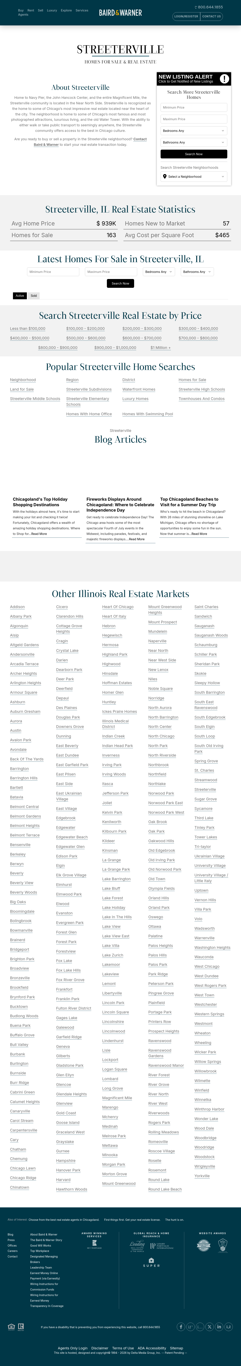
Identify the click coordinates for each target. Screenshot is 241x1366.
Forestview (66, 951)
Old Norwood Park (164, 869)
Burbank (17, 1054)
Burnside (18, 1073)
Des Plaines (66, 707)
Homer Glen (113, 692)
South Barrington (210, 692)
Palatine (155, 936)
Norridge (156, 698)
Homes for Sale (192, 379)
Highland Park (114, 654)
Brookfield (19, 987)
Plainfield (156, 1002)
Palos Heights (160, 945)
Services (82, 10)
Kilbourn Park (114, 831)
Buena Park (20, 1025)
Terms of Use (123, 1348)
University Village (210, 865)
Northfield (157, 774)
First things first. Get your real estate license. (132, 1219)
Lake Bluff (111, 888)
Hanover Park (68, 1170)
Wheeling (203, 1042)
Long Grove (112, 1088)
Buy (21, 10)
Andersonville (22, 654)
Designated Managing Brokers (44, 1259)
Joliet (107, 803)
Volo (199, 919)
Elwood (62, 903)
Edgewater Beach (72, 837)
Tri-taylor (203, 846)
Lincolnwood (113, 1031)
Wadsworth (205, 928)
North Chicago (161, 736)
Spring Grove (206, 761)
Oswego (155, 917)
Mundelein (157, 631)
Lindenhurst (113, 1040)
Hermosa (110, 644)
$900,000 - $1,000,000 (115, 347)
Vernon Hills (205, 900)
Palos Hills (157, 955)
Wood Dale (204, 1128)
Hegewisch (112, 635)
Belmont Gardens (25, 816)
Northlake (157, 783)
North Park (158, 745)
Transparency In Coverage (47, 1306)
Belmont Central (24, 806)
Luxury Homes (136, 398)
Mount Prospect (162, 622)
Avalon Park (20, 740)
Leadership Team (41, 1267)
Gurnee (63, 1151)
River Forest (159, 1075)
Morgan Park (113, 1164)
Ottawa (154, 926)
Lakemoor (111, 964)
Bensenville (20, 844)
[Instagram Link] (200, 1327)
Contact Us (211, 16)
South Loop (205, 736)
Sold (34, 295)
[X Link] (209, 1327)
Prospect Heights (163, 1031)
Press (11, 1240)
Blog (10, 1234)
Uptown (201, 890)
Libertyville (112, 993)
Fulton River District (73, 1008)
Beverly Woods (23, 892)
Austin (15, 730)
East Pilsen (66, 774)
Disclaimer (99, 1348)
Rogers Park (159, 1122)
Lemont (109, 983)
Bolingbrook (21, 920)
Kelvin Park (112, 812)
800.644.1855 (210, 7)
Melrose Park (114, 1136)
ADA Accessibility (152, 1348)
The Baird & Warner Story (46, 1240)
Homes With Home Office (89, 414)
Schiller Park (206, 654)
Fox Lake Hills (68, 970)
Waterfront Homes (139, 389)
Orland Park (159, 907)
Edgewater (65, 827)
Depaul (62, 698)
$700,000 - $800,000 (198, 338)
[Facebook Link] (181, 1327)
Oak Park (156, 831)
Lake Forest (112, 898)
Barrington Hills (24, 778)
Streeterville (205, 789)
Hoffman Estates (117, 683)
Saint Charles (206, 606)
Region (72, 379)
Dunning (63, 736)
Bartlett (16, 787)
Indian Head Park (117, 745)
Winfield (202, 1090)
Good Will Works (40, 1245)
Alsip (14, 635)
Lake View (111, 926)
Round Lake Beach (165, 1189)
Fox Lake (64, 960)
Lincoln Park (113, 1002)
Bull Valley (19, 1044)
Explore (66, 10)
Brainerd (17, 940)
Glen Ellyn (65, 1075)
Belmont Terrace (25, 835)
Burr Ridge (19, 1082)
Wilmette (202, 1080)
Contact (13, 1256)
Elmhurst (64, 884)
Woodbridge (206, 1138)
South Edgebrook (210, 717)
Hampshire (66, 1160)
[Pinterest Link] (190, 1327)
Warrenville (205, 938)
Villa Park (203, 909)
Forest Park (66, 941)
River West (158, 1103)
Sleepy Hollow (207, 683)
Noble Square (160, 688)
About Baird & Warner (43, 1234)
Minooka (110, 1155)
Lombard (110, 1078)
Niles (152, 679)
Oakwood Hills (161, 841)
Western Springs (209, 1014)
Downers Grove (70, 726)
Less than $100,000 (28, 328)
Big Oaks (18, 902)
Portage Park (160, 1012)
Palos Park (157, 964)
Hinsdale (110, 673)
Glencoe (63, 1084)
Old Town (156, 879)
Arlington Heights (25, 683)
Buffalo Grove (22, 1035)
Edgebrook (66, 818)
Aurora (16, 721)
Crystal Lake (67, 650)
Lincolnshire (113, 1021)
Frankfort (64, 989)
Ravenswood (159, 1040)
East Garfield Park (72, 764)
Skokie (201, 673)
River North (158, 1094)
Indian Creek (113, 736)
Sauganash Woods (211, 635)
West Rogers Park (211, 985)
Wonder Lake (206, 1118)
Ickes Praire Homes (119, 711)
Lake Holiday (113, 907)
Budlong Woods (24, 1016)
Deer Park (65, 679)
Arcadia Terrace (24, 664)
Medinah (110, 1126)
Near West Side (162, 660)
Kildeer (108, 841)
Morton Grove (114, 1174)
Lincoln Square (115, 1012)
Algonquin (19, 626)
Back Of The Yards (27, 759)
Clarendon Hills (69, 616)
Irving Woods (114, 774)
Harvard (63, 1179)
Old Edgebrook (161, 850)
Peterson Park (161, 983)
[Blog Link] (228, 1327)
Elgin (60, 865)
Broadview (19, 968)
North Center (160, 726)
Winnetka (203, 1099)
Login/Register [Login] (186, 16)
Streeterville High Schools (202, 389)
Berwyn (17, 863)
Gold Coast (66, 1113)
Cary (14, 1139)
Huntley (109, 702)
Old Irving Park (161, 860)
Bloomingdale (22, 911)
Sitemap (176, 1348)
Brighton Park (22, 959)
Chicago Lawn (23, 1168)
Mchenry (110, 1117)
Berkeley (18, 854)
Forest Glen (66, 932)
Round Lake (159, 1179)
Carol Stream (22, 1120)
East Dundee (67, 755)
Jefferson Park (115, 793)
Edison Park (67, 856)
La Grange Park (116, 869)
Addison (17, 606)
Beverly (17, 873)
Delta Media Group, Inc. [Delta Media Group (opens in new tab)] (146, 1352)
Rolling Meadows (163, 1132)
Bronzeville (20, 978)
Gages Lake (66, 1018)
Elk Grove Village (71, 875)
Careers (13, 1250)
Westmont (204, 1023)
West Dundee (207, 976)
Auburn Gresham (25, 711)
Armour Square (23, 692)
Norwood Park (161, 793)
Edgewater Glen (70, 846)
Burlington (19, 1063)
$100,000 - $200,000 (85, 328)
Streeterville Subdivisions (89, 389)
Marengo (110, 1107)
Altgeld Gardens (24, 644)
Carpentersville (23, 1130)
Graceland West (70, 1132)
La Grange (111, 860)
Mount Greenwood (119, 1183)
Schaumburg (206, 644)
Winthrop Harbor (210, 1109)
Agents (23, 14)
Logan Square (114, 1069)
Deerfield (64, 688)
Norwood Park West (166, 812)
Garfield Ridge (69, 1037)
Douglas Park (68, 717)
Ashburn (17, 702)
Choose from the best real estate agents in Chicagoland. (64, 1219)
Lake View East (116, 936)
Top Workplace (39, 1250)
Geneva (63, 1046)
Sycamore (204, 808)
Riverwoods (159, 1113)
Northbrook (158, 764)
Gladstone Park (70, 1065)
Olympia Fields (161, 888)
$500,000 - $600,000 (86, 338)
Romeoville (158, 1141)
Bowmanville (21, 930)
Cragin (62, 641)
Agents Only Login (73, 1348)
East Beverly (67, 745)
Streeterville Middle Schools (35, 398)
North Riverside (162, 755)
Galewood (65, 1027)
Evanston (64, 913)
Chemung (19, 1158)
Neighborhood (23, 379)
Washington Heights (213, 947)
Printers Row (159, 1021)
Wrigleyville (205, 1166)
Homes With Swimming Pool (148, 414)
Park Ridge (158, 974)
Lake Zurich (112, 955)
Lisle (106, 1050)
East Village (66, 808)
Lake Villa (110, 945)
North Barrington (163, 717)
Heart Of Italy (114, 616)
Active (20, 295)
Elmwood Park (69, 894)
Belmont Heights (25, 825)
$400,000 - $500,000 (30, 338)
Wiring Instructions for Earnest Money (44, 1297)
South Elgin (205, 726)
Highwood (111, 664)
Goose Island (68, 1122)
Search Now (194, 154)
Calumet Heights (25, 1101)
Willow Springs (208, 1061)
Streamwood (206, 780)
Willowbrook (206, 1071)
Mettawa (110, 1145)
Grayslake (65, 1141)
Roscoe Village (161, 1151)
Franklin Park (68, 999)
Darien (62, 660)
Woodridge (204, 1147)
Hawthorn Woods (71, 1189)
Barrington (19, 768)
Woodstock (205, 1156)
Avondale (18, 749)
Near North (158, 650)
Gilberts (63, 1056)
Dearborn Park (69, 669)
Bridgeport (19, 949)
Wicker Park (205, 1052)
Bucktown (19, 1006)
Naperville (157, 641)
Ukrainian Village (210, 856)
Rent (30, 10)
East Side (64, 783)
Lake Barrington (116, 879)
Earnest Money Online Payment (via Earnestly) (45, 1275)
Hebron (109, 626)
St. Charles (204, 770)
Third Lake (204, 818)
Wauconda (204, 957)
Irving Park (112, 764)
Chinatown (19, 1187)
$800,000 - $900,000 (58, 347)
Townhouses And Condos (202, 398)
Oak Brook (157, 821)
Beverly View (22, 882)
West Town (204, 995)
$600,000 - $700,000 (142, 338)
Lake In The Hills (117, 917)
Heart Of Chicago (118, 606)
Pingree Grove (161, 993)
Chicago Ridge (23, 1177)
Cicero (62, 606)
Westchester (206, 1004)
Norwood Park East (165, 803)
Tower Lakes (206, 837)
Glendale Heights (71, 1094)
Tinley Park (205, 827)
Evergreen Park (70, 922)
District (129, 379)
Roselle (154, 1160)
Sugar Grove (206, 799)
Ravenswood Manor (166, 1065)
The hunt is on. (174, 1219)
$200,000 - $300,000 (142, 328)
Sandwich (203, 616)
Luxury (52, 10)
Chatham (18, 1149)
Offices (12, 1245)
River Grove (158, 1084)
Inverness (111, 755)
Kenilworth (111, 821)
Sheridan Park (207, 664)
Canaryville (20, 1111)
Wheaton (203, 1033)
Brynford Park (22, 997)
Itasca (107, 783)
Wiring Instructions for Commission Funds (44, 1286)
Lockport (110, 1059)
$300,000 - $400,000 (198, 328)
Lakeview (110, 974)
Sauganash (205, 626)
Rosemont (157, 1170)
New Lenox (158, 669)
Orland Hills (158, 898)
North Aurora (160, 707)
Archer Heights (23, 673)
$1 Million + (161, 347)
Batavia (16, 797)
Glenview (64, 1103)
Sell (40, 10)
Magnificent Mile (117, 1098)
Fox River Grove (70, 979)
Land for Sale (22, 389)
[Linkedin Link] (219, 1327)
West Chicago (207, 966)
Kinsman (110, 850)
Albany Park (21, 616)
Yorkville (202, 1176)
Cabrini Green (22, 1092)
